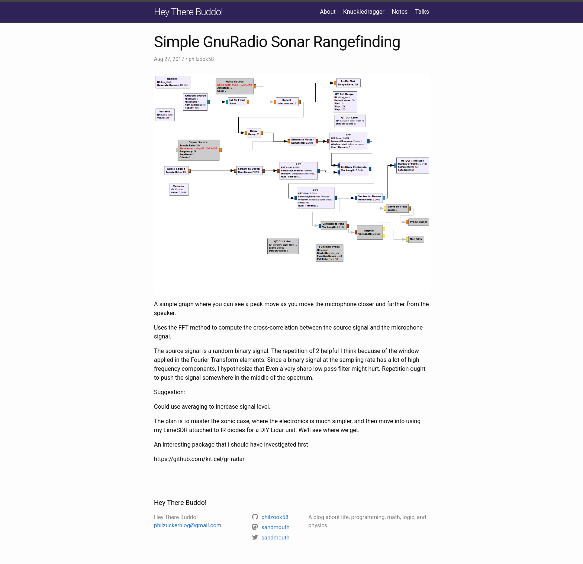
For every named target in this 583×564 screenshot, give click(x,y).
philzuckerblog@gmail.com (187, 525)
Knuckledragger (363, 11)
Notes (400, 11)
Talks (422, 11)
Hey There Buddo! (188, 11)
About (328, 11)
